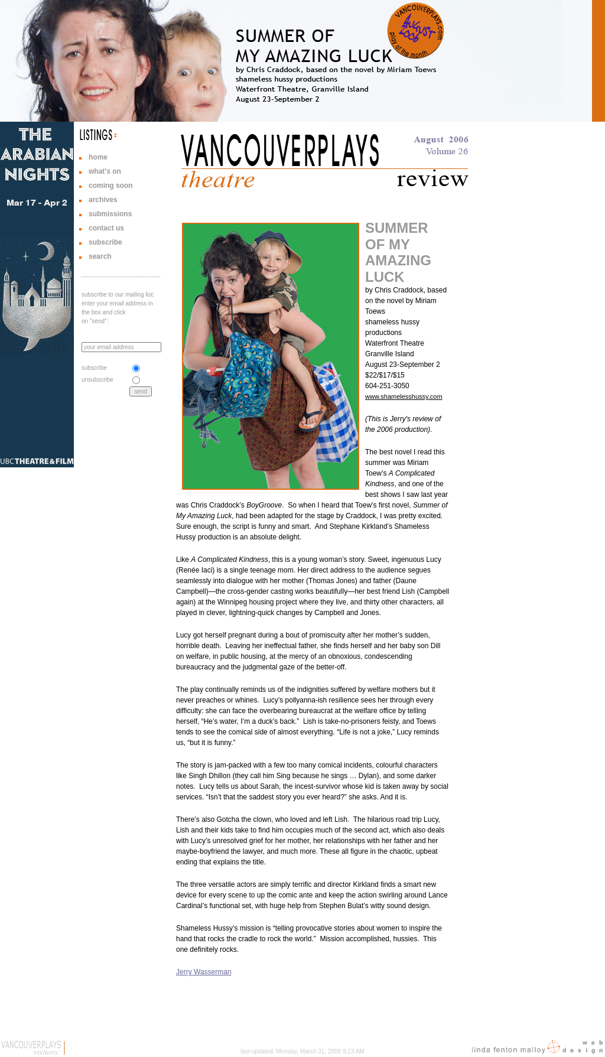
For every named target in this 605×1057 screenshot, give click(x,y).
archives (103, 200)
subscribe (105, 242)
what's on (105, 171)
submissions (110, 214)
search (100, 256)
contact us (106, 228)
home (98, 157)
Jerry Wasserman (204, 972)
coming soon (111, 185)
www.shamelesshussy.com (404, 396)
